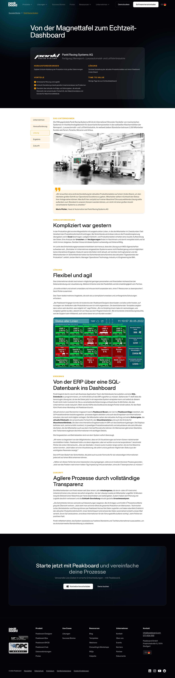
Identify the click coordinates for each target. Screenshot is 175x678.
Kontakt (119, 634)
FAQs (91, 651)
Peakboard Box (42, 638)
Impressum (50, 671)
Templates (93, 638)
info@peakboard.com (152, 633)
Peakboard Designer (44, 634)
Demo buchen (123, 4)
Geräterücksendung (64, 671)
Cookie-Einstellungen (81, 671)
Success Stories (68, 638)
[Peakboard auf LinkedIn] (150, 671)
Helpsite (92, 656)
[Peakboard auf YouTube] (159, 671)
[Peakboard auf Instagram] (154, 671)
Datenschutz (39, 671)
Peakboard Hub (42, 647)
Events (119, 642)
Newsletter (28, 671)
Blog (91, 634)
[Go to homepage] (12, 4)
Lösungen (66, 634)
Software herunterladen (146, 4)
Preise (38, 656)
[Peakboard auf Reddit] (164, 671)
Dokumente (121, 656)
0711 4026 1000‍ (148, 635)
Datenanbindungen (43, 651)
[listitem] (99, 343)
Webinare (93, 642)
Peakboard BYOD (43, 642)
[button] (27, 4)
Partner (119, 651)
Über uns (119, 638)
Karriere (119, 647)
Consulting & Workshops (99, 647)
